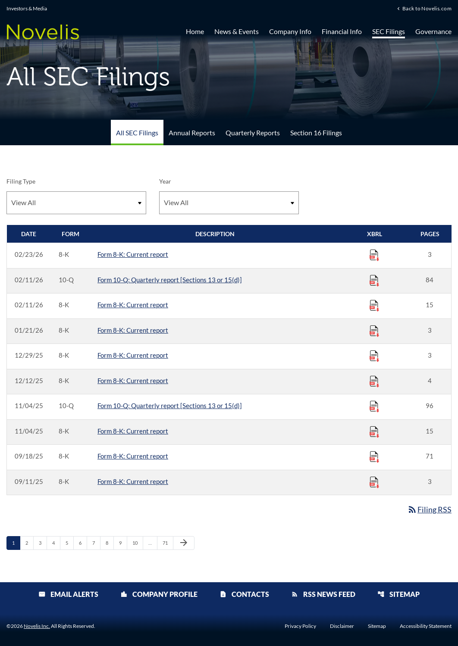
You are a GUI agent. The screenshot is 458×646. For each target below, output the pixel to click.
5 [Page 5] (69, 543)
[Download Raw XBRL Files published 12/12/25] (374, 381)
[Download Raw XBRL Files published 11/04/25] (374, 406)
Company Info (290, 31)
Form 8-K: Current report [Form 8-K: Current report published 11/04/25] (132, 431)
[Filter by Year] (229, 202)
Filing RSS (429, 509)
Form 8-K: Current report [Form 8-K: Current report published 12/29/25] (132, 355)
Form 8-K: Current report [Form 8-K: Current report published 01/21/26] (132, 330)
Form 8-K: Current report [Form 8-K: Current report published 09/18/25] (132, 456)
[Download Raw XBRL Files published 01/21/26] (374, 330)
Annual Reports (192, 132)
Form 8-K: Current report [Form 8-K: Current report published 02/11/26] (132, 305)
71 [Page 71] (167, 543)
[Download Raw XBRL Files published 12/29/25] (374, 355)
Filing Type (20, 181)
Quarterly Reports (253, 132)
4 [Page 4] (56, 543)
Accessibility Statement (426, 626)
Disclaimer (342, 626)
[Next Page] (183, 543)
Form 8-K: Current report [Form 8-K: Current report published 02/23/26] (132, 254)
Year (165, 181)
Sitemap (398, 594)
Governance (433, 31)
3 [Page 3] (42, 543)
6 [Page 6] (82, 543)
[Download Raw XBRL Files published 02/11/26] (374, 280)
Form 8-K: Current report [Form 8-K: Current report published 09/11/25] (132, 481)
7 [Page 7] (96, 543)
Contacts (244, 594)
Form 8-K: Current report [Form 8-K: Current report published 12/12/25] (132, 380)
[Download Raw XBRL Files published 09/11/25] (374, 482)
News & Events (236, 31)
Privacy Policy (300, 626)
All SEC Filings (137, 132)
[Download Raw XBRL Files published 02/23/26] (374, 255)
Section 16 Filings (316, 132)
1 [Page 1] (16, 543)
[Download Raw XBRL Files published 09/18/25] (374, 456)
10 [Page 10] (137, 543)
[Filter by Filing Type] (76, 202)
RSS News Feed (323, 594)
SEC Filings (388, 31)
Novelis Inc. (37, 626)
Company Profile (159, 594)
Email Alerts (68, 594)
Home (195, 31)
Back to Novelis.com (427, 8)
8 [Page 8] (109, 543)
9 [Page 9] (123, 543)
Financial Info (342, 31)
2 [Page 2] (29, 543)
